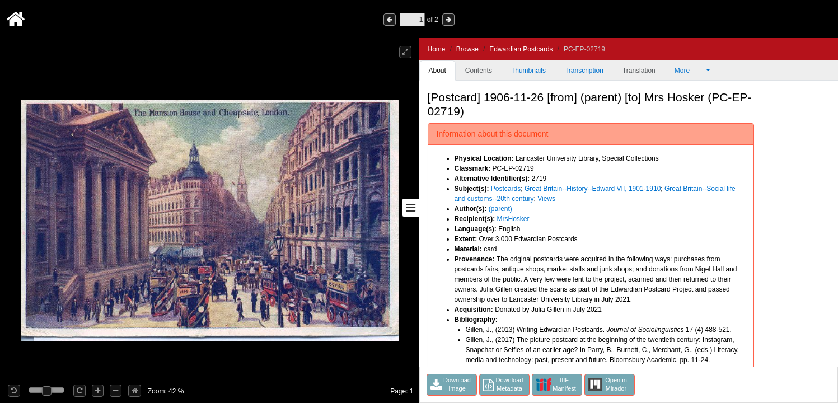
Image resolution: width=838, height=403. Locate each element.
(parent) (500, 209)
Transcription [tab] (584, 70)
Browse (467, 49)
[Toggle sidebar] (410, 208)
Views (546, 199)
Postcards (506, 189)
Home (437, 49)
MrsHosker (513, 219)
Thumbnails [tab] (528, 70)
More (690, 70)
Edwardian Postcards (521, 49)
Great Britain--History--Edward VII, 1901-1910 (593, 189)
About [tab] (437, 70)
